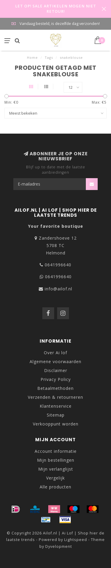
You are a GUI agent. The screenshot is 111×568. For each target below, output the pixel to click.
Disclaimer (55, 370)
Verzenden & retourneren (55, 397)
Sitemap (56, 415)
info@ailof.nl (58, 289)
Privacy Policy (56, 379)
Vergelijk (55, 478)
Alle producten (55, 487)
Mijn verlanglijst (55, 469)
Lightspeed (75, 539)
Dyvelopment (58, 546)
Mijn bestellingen (55, 460)
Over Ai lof (55, 352)
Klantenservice (56, 406)
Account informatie (56, 451)
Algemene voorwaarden (55, 361)
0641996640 (58, 265)
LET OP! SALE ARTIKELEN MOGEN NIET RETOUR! (55, 9)
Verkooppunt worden (55, 424)
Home (32, 57)
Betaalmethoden (55, 388)
